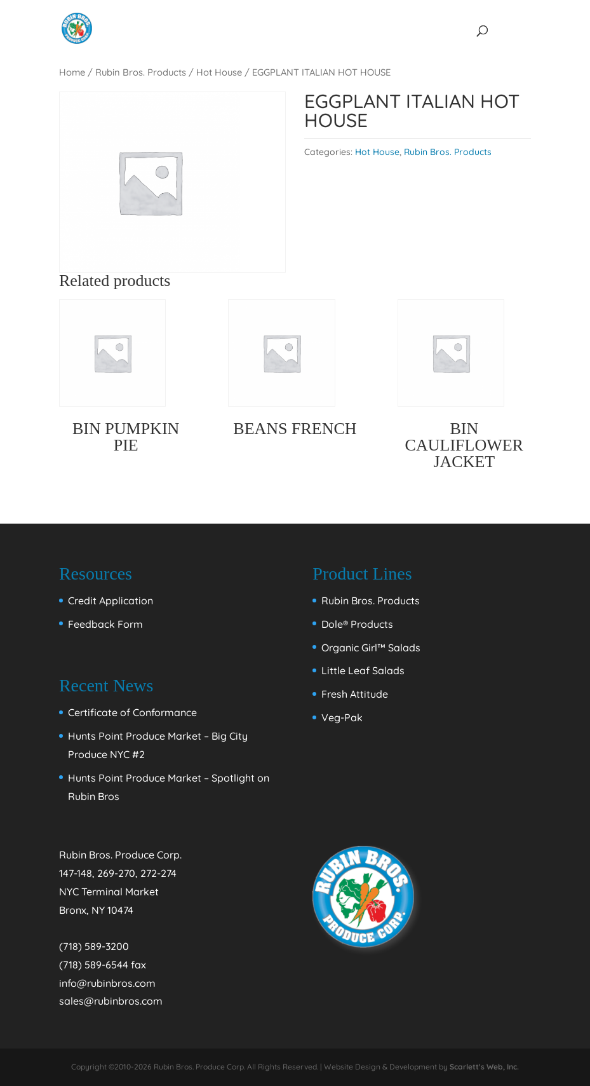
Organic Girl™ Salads (370, 647)
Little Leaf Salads (363, 670)
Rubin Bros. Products (140, 72)
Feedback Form (105, 624)
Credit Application (110, 600)
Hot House (219, 72)
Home (72, 72)
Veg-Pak (342, 717)
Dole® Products (357, 624)
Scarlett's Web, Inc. (484, 1066)
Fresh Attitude (354, 694)
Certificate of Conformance (132, 712)
